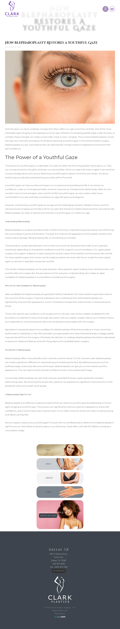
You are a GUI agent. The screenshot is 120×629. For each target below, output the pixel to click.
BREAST (49, 478)
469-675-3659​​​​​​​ (59, 564)
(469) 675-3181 (61, 567)
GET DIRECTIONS (59, 570)
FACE (48, 450)
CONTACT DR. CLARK (48, 515)
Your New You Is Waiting (51, 512)
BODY (48, 464)
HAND (48, 492)
